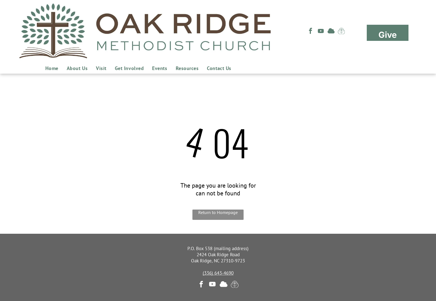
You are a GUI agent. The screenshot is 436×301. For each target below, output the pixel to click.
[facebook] (310, 32)
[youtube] (320, 32)
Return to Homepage (218, 212)
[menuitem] (52, 68)
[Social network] (331, 32)
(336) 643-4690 (218, 273)
